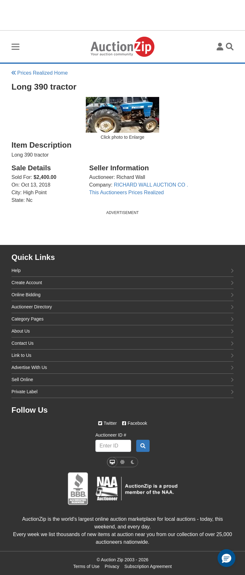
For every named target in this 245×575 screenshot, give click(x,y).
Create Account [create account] (122, 282)
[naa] (136, 488)
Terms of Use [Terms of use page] (86, 566)
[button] (226, 558)
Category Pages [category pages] (122, 318)
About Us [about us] (122, 331)
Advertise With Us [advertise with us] (122, 367)
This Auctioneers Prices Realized (126, 192)
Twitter (107, 423)
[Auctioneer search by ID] (143, 446)
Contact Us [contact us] (122, 343)
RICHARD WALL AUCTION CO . (151, 185)
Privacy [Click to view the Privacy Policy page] (112, 566)
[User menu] (220, 46)
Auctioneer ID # (110, 435)
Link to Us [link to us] (122, 355)
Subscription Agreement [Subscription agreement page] (148, 566)
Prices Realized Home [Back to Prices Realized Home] (39, 73)
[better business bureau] (78, 489)
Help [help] (122, 270)
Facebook (134, 423)
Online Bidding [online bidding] (122, 294)
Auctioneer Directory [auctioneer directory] (122, 306)
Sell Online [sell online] (122, 379)
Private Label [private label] (122, 391)
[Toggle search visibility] (230, 46)
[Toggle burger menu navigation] (15, 47)
